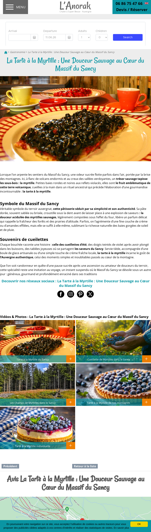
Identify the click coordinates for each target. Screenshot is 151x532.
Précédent (10, 466)
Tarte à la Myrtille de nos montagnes (108, 402)
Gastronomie (17, 52)
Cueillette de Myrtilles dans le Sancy (108, 359)
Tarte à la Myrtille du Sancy (33, 359)
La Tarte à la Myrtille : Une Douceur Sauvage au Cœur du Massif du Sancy (71, 52)
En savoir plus (121, 527)
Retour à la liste (85, 466)
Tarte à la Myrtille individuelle (32, 446)
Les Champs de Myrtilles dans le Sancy (33, 402)
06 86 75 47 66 (129, 3)
